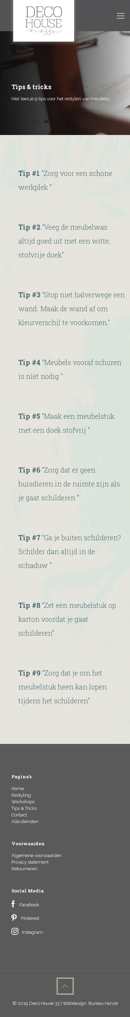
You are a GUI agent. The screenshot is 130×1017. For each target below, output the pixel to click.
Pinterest (30, 918)
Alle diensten (24, 821)
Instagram (32, 932)
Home (17, 788)
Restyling (21, 795)
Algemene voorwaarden (36, 855)
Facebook (29, 904)
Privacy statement (30, 862)
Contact (19, 814)
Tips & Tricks (24, 808)
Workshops (23, 801)
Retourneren (24, 868)
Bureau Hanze (103, 1003)
